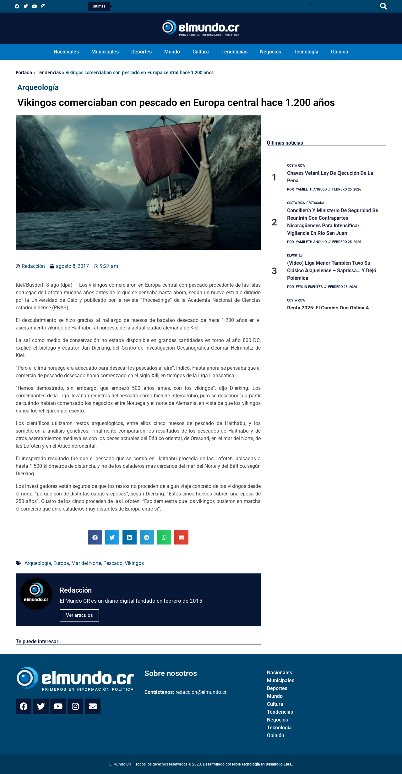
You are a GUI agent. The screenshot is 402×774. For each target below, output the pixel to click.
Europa (61, 563)
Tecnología (306, 52)
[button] (383, 6)
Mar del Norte (86, 563)
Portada (24, 72)
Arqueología (37, 563)
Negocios (270, 52)
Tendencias (234, 52)
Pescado (112, 563)
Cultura (201, 52)
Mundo (172, 52)
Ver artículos (79, 615)
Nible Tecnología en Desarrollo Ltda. (262, 764)
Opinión (339, 52)
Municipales (105, 52)
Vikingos (134, 563)
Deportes (141, 52)
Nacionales (66, 52)
